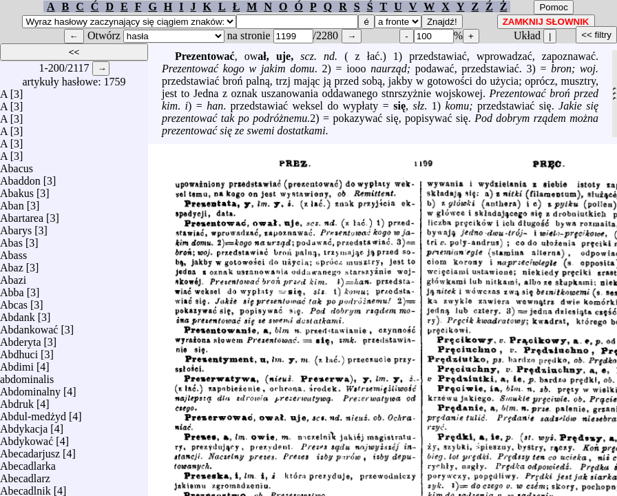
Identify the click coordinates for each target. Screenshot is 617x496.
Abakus (17, 190)
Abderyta (20, 338)
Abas (11, 239)
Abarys (16, 227)
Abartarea (21, 214)
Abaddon (20, 177)
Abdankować (29, 326)
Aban (12, 202)
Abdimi (17, 363)
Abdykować (26, 438)
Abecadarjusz (30, 450)
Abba (12, 289)
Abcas (14, 301)
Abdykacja (24, 425)
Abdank (17, 314)
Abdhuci (19, 351)
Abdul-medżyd (33, 413)
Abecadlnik (25, 487)
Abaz (11, 264)
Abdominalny (30, 388)
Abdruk (17, 400)
